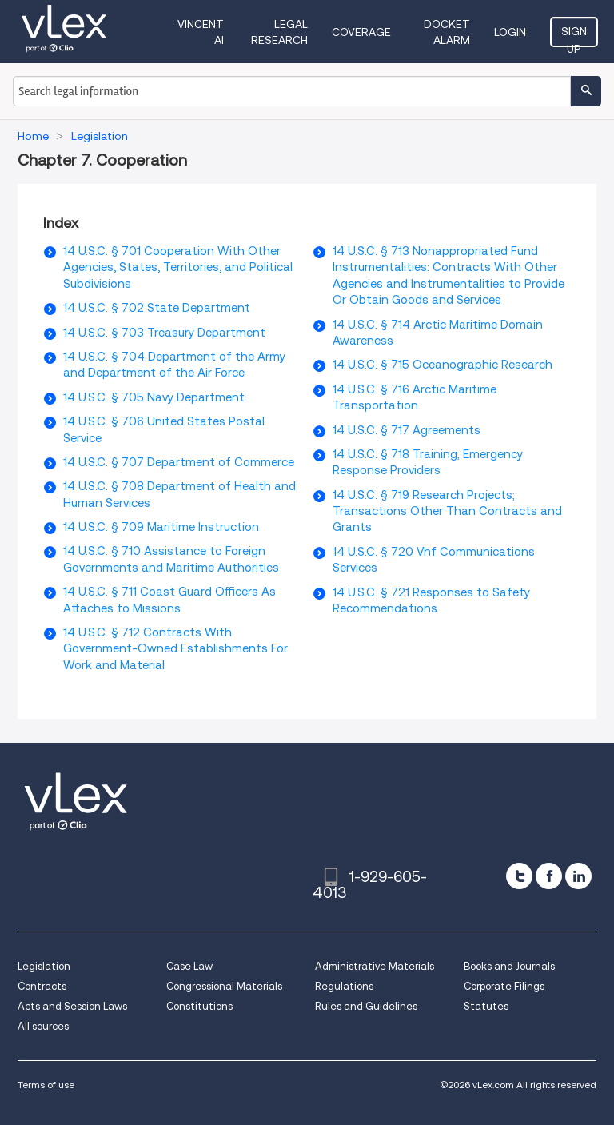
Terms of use (46, 1084)
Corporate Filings (504, 986)
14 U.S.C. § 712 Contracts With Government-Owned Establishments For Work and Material (175, 649)
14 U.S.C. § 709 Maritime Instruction (161, 527)
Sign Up (574, 36)
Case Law (189, 966)
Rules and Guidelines (366, 1006)
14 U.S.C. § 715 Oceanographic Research (442, 364)
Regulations (344, 986)
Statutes (486, 1006)
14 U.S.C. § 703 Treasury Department (164, 332)
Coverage (361, 32)
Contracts (42, 986)
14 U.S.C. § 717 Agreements (406, 430)
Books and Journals (509, 966)
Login (510, 32)
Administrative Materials (374, 966)
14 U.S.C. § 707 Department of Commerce (178, 462)
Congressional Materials (224, 986)
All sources (43, 1026)
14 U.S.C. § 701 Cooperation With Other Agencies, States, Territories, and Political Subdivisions (178, 267)
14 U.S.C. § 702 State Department (156, 307)
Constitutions (199, 1006)
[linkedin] (578, 876)
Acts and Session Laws (72, 1006)
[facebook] (549, 876)
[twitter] (519, 876)
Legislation (44, 966)
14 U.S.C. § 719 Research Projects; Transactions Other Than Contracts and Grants (447, 511)
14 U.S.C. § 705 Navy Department (154, 397)
